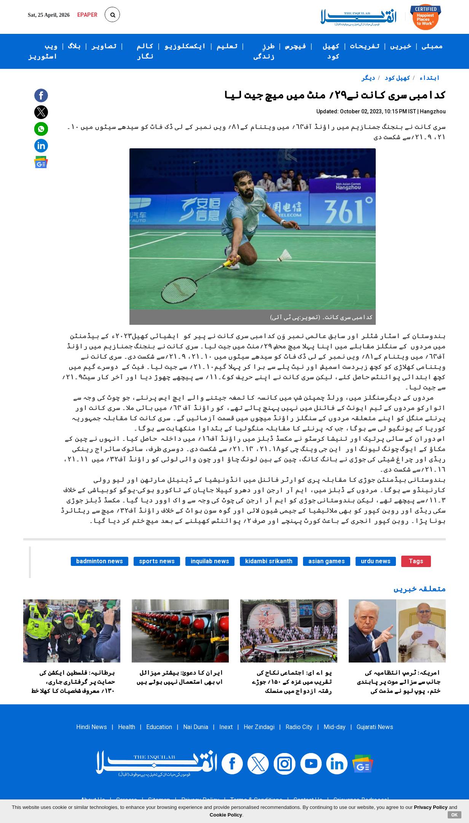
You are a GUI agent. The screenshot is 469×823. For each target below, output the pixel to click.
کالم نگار (145, 51)
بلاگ (74, 46)
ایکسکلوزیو (185, 46)
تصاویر (103, 46)
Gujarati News (375, 727)
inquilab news (210, 561)
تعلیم (227, 46)
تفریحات (365, 46)
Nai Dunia (195, 727)
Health (126, 727)
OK (454, 814)
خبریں (400, 46)
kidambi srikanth (268, 561)
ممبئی (432, 46)
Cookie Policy (226, 815)
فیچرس (295, 46)
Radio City (299, 727)
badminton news (99, 561)
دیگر (368, 78)
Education (159, 727)
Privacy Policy (431, 807)
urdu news (376, 561)
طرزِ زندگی (264, 51)
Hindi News (91, 727)
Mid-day (335, 727)
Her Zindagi (259, 727)
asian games (326, 561)
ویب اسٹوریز (42, 51)
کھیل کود (331, 51)
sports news (157, 561)
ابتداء (429, 78)
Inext (226, 727)
